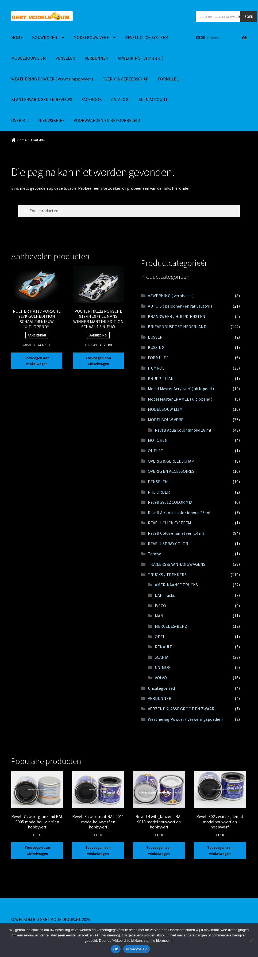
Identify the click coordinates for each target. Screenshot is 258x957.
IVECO (160, 605)
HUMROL (156, 368)
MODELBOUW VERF (91, 37)
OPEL (160, 636)
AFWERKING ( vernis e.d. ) (140, 58)
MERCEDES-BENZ (171, 626)
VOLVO (161, 677)
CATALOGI (120, 99)
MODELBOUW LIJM (28, 58)
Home (22, 140)
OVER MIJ (20, 120)
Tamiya (154, 553)
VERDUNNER (96, 58)
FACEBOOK (92, 99)
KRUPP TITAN (161, 378)
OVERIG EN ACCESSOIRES (171, 471)
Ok (115, 949)
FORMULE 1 (168, 79)
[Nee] (251, 940)
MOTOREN (158, 440)
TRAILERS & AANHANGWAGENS (176, 564)
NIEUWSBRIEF (51, 120)
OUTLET (155, 450)
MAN (159, 615)
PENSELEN (65, 58)
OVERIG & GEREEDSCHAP (125, 79)
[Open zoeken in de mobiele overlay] (226, 16)
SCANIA (161, 657)
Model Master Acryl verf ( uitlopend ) (181, 388)
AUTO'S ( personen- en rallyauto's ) (180, 306)
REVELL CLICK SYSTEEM (146, 37)
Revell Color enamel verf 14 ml (176, 533)
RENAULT (163, 646)
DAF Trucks (165, 595)
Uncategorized (161, 688)
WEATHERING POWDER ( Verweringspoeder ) (52, 79)
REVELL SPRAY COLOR (168, 543)
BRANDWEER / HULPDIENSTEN (176, 316)
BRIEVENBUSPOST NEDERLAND (177, 326)
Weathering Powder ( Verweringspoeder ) (185, 719)
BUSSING (156, 347)
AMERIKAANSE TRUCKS (176, 584)
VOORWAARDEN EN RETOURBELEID (107, 120)
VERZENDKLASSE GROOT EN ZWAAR (181, 708)
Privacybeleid (137, 949)
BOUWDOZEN (44, 37)
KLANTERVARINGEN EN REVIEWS (41, 99)
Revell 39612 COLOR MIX (170, 502)
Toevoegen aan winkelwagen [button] (36, 360)
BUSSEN (155, 337)
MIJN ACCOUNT (153, 99)
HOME (17, 37)
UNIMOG (163, 667)
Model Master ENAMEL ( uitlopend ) (180, 399)
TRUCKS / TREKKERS (167, 574)
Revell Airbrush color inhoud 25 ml (179, 512)
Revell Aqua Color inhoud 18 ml (183, 430)
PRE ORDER (159, 492)
